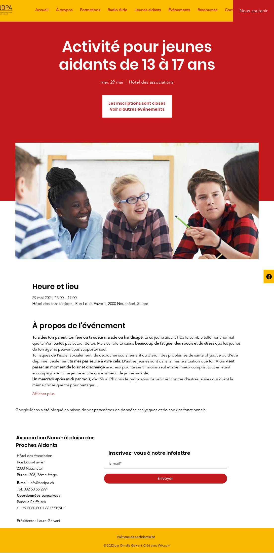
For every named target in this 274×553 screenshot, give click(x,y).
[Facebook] (269, 276)
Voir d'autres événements (137, 109)
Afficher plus (43, 393)
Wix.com (164, 545)
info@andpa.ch (42, 482)
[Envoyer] (165, 479)
